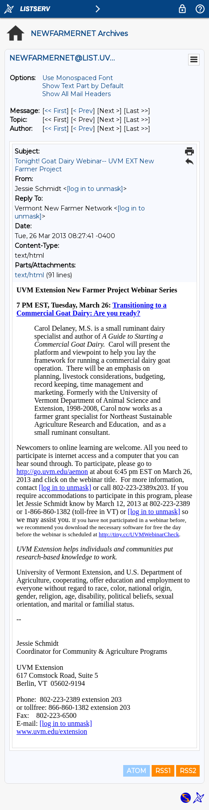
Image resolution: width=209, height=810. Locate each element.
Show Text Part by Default (83, 86)
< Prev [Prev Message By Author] (83, 129)
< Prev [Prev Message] (83, 111)
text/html (29, 275)
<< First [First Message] (55, 111)
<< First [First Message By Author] (55, 129)
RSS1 (163, 771)
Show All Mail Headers (76, 94)
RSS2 (188, 771)
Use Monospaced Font (77, 78)
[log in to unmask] (95, 189)
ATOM (136, 771)
